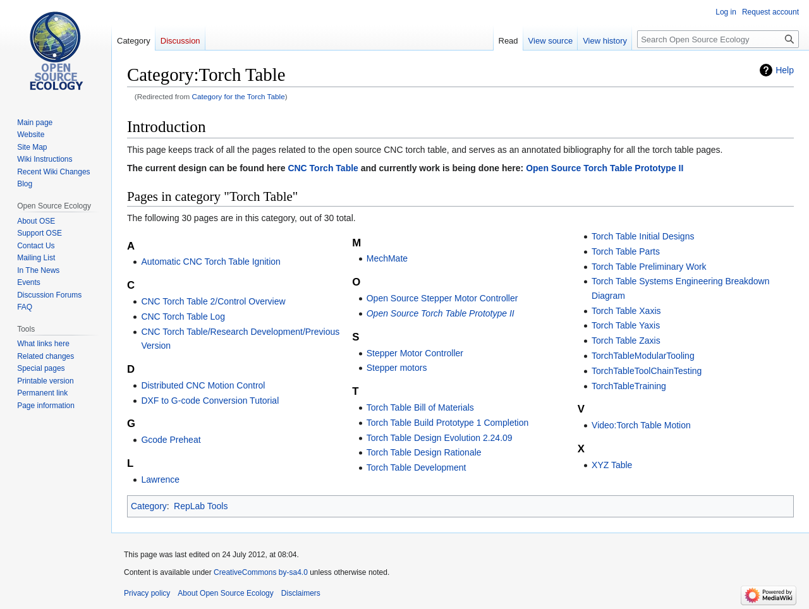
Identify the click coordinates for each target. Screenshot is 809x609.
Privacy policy (147, 593)
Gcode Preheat (170, 440)
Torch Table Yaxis (626, 325)
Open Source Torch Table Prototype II (604, 168)
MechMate (387, 258)
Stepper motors (397, 368)
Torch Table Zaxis (626, 340)
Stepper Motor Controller (415, 353)
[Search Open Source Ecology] (718, 39)
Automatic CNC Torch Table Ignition (210, 261)
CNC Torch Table (323, 168)
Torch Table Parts (626, 251)
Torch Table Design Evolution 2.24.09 (440, 438)
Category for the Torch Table (238, 96)
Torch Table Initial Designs (643, 236)
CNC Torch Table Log (183, 316)
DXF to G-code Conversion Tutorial (210, 400)
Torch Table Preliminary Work (649, 267)
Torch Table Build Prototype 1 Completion (448, 423)
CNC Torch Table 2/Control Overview (213, 301)
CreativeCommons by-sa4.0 (261, 572)
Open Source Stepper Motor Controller (442, 298)
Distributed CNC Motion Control (203, 385)
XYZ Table (612, 465)
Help (785, 70)
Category (149, 506)
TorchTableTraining (629, 386)
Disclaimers (300, 593)
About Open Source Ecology (225, 593)
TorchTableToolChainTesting (647, 371)
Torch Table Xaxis (626, 311)
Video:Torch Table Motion (641, 425)
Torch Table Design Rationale (424, 452)
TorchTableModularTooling (643, 356)
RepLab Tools (201, 506)
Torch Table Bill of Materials (420, 407)
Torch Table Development (416, 467)
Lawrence (160, 479)
